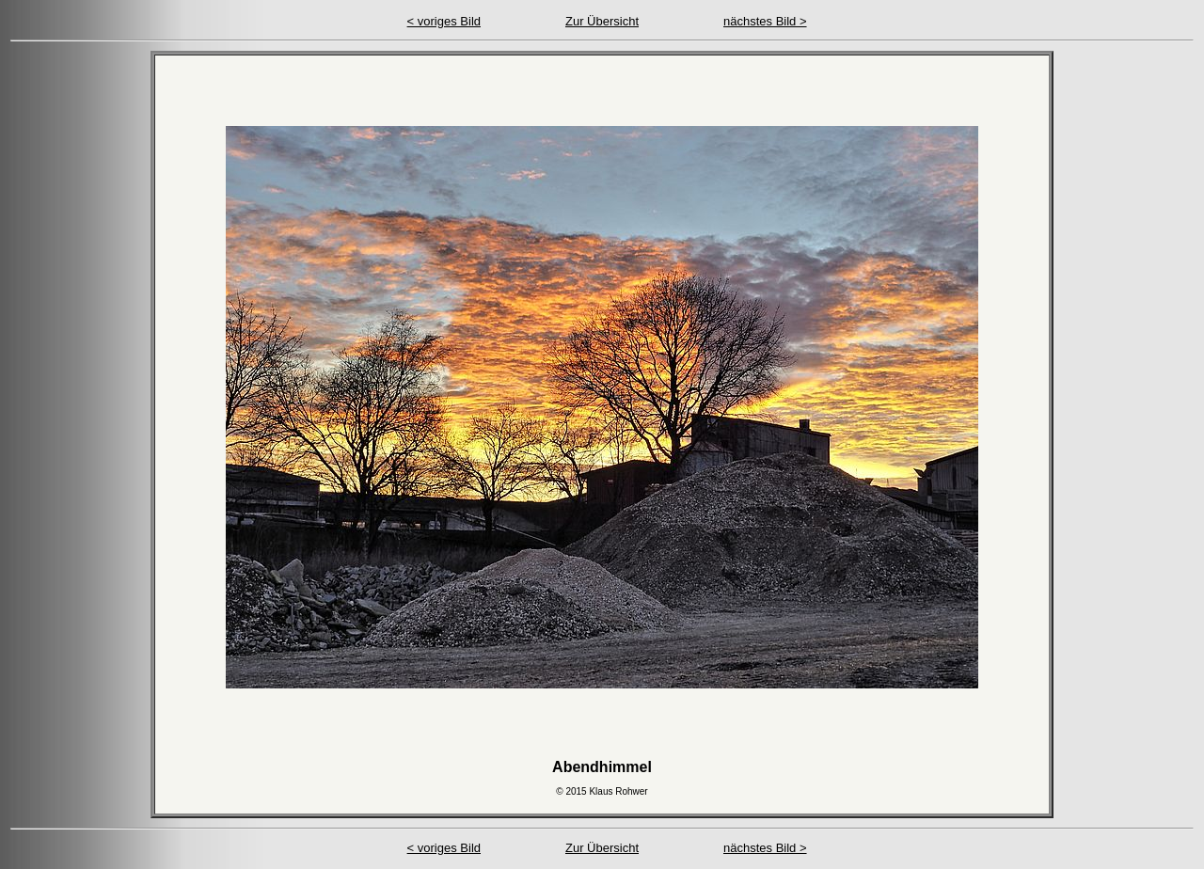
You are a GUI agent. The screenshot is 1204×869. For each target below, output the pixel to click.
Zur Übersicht (602, 21)
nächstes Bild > (765, 21)
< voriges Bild (444, 21)
